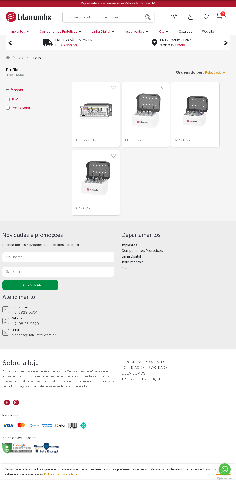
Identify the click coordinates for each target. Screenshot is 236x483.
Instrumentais (132, 262)
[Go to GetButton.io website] (224, 478)
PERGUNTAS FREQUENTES (143, 362)
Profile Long (21, 108)
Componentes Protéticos (142, 250)
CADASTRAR (30, 285)
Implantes (129, 245)
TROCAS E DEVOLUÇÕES (142, 379)
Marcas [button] (17, 89)
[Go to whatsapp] (225, 469)
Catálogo (186, 31)
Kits (20, 58)
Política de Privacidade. (61, 474)
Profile (36, 58)
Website (208, 31)
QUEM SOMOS (133, 373)
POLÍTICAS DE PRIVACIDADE (144, 367)
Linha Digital (131, 256)
